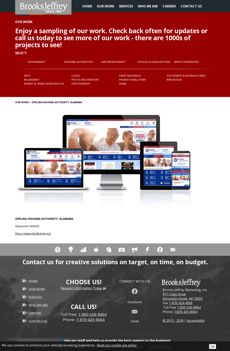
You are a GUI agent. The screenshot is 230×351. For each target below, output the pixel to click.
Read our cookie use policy (117, 345)
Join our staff (74, 340)
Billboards (31, 79)
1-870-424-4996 (180, 303)
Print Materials (130, 75)
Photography (80, 83)
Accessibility (196, 320)
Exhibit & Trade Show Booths (44, 83)
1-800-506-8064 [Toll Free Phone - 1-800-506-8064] (92, 314)
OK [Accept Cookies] (212, 346)
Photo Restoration (85, 79)
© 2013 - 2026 (173, 320)
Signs (122, 83)
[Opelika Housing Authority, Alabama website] (105, 160)
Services (126, 6)
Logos (75, 75)
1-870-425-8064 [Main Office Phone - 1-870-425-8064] (90, 319)
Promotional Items (132, 79)
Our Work (105, 6)
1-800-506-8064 (189, 307)
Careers (169, 6)
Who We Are (148, 6)
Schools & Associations (153, 62)
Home (87, 6)
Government (36, 62)
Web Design (174, 79)
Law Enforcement (113, 62)
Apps (27, 75)
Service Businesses (186, 62)
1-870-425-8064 (185, 312)
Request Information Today (83, 288)
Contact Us (191, 6)
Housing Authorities (78, 62)
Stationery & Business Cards (186, 75)
